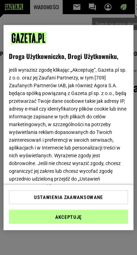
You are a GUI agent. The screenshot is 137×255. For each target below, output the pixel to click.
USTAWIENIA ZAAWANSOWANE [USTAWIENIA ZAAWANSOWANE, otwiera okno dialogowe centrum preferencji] (68, 197)
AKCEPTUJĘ (68, 217)
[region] (69, 127)
